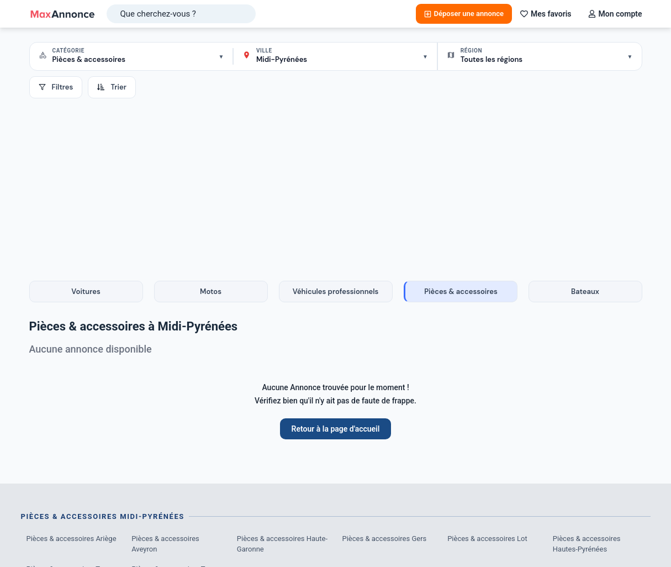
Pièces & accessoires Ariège (72, 538)
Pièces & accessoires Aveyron (165, 544)
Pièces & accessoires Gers (384, 538)
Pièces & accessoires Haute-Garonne (282, 544)
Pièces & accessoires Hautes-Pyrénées (587, 544)
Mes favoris (546, 13)
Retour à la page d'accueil (336, 428)
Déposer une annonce (464, 13)
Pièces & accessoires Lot (487, 538)
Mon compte (615, 13)
